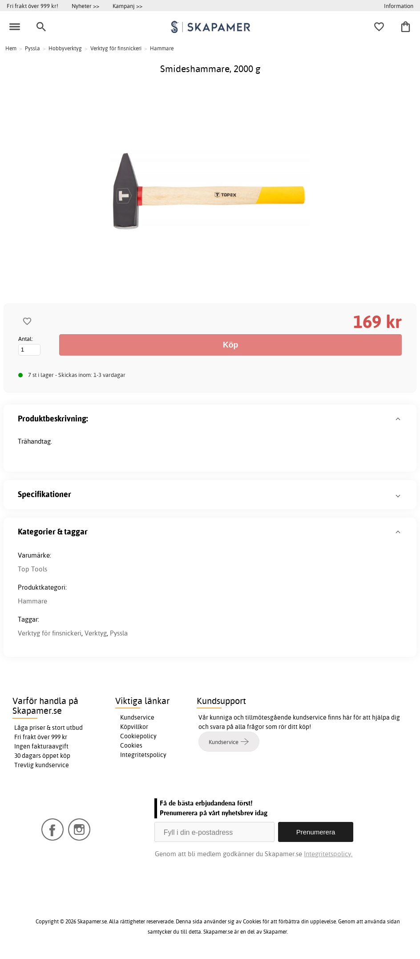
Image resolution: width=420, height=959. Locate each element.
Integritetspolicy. (328, 854)
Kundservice (137, 717)
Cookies (131, 745)
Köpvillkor (134, 727)
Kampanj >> (127, 5)
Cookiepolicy (138, 736)
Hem (10, 48)
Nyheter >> (85, 5)
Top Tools (32, 569)
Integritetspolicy (143, 755)
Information (398, 5)
